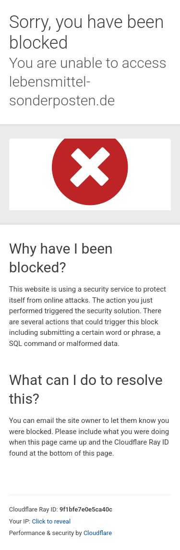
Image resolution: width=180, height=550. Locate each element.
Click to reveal (51, 521)
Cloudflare (98, 533)
